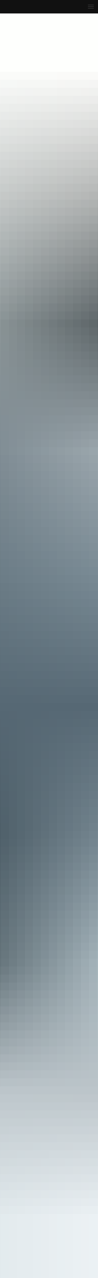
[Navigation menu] (91, 7)
